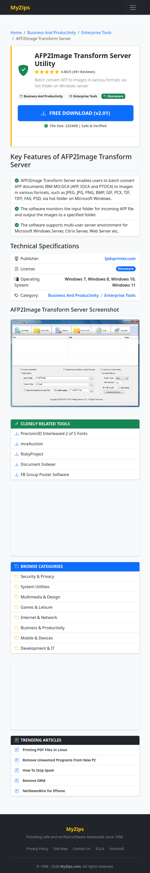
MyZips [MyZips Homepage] (20, 7)
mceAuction (29, 444)
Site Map (60, 848)
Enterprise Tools (96, 32)
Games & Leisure (34, 607)
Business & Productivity (40, 627)
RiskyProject (29, 454)
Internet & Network (36, 617)
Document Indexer (35, 464)
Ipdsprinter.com (120, 258)
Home (16, 32)
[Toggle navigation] (133, 8)
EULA (100, 848)
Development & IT (35, 648)
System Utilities (32, 586)
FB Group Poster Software (42, 474)
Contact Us (81, 848)
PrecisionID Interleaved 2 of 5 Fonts (51, 433)
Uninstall (116, 848)
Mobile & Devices (34, 638)
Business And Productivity (51, 32)
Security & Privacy (34, 576)
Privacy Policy (37, 848)
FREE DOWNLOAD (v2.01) (75, 113)
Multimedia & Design (37, 597)
